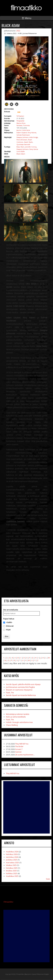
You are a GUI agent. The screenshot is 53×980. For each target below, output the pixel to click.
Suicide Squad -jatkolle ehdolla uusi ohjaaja (23, 684)
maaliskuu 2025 (12, 876)
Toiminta (26, 125)
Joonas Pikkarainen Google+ (40, 974)
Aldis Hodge (33, 137)
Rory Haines (32, 133)
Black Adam (21, 154)
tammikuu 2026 (12, 857)
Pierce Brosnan (22, 140)
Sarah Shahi (28, 142)
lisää (48, 879)
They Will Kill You (21, 744)
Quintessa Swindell (23, 144)
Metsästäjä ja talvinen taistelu (17, 714)
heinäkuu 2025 (12, 868)
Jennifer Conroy (30, 147)
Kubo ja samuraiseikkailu (16, 717)
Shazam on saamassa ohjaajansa (19, 690)
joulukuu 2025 (11, 860)
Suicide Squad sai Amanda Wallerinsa (21, 695)
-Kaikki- (9, 622)
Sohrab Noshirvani (23, 135)
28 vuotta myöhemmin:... (25, 755)
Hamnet (18, 752)
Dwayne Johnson (23, 137)
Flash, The (10, 692)
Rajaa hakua (8, 618)
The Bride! (19, 746)
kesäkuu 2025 (11, 870)
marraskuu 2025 (12, 862)
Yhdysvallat (20, 121)
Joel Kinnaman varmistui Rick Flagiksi (20, 687)
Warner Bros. (21, 123)
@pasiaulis (28, 974)
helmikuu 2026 (12, 854)
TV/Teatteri (20, 116)
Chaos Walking (12, 725)
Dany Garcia (33, 149)
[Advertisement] (26, 807)
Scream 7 (18, 749)
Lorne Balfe (21, 151)
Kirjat (8, 629)
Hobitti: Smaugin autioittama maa (19, 722)
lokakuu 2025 (11, 865)
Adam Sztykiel (22, 133)
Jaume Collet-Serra (23, 130)
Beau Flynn (20, 147)
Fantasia (19, 125)
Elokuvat (9, 626)
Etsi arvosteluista (10, 609)
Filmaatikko (8, 902)
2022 (18, 30)
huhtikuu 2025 (11, 873)
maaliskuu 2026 (12, 851)
